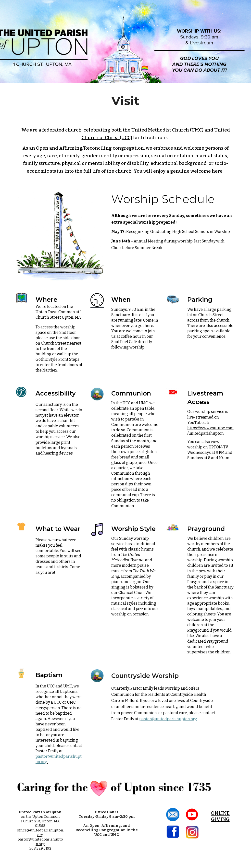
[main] (126, 101)
